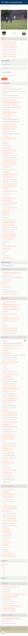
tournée (4, 441)
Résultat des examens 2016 (8, 198)
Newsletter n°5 (5, 215)
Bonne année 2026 (6, 275)
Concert (4, 367)
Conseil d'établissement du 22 (9, 157)
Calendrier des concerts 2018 (9, 458)
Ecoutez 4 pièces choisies (8, 554)
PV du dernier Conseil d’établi (9, 470)
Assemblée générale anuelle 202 (9, 381)
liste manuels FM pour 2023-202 (9, 126)
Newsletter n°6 (5, 212)
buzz (3, 323)
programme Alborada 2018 (8, 453)
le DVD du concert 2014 (7, 477)
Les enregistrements (7, 532)
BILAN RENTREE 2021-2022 (8, 128)
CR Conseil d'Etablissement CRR (9, 203)
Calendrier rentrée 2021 (7, 152)
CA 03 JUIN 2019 (6, 167)
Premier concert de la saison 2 (9, 51)
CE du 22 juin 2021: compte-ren (9, 155)
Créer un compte (5, 75)
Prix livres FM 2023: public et (8, 131)
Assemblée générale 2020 (8, 436)
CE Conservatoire (6, 255)
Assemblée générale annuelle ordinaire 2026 (12, 89)
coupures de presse (6, 474)
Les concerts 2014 (6, 547)
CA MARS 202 (5, 143)
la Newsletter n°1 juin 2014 (8, 231)
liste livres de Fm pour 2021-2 (9, 407)
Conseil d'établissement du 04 (9, 124)
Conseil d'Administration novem (9, 162)
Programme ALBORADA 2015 (9, 222)
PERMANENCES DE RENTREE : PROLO (11, 309)
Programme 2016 (6, 537)
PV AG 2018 (5, 188)
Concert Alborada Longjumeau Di (9, 47)
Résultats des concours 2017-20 (9, 181)
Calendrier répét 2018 (7, 535)
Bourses (4, 253)
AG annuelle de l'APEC (7, 200)
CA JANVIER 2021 (6, 145)
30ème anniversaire (6, 467)
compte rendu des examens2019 (9, 174)
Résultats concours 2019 (8, 169)
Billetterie (4, 243)
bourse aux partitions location (9, 400)
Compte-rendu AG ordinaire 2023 (10, 95)
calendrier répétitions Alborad (9, 506)
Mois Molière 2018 (6, 450)
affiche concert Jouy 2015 (8, 219)
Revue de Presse (6, 551)
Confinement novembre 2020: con (10, 422)
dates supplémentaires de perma (9, 330)
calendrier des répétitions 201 (9, 49)
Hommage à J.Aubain (7, 472)
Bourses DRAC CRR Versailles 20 (9, 160)
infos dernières (5, 528)
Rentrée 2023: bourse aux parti (9, 301)
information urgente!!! (7, 429)
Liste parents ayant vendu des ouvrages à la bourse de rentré (14, 92)
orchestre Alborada (6, 86)
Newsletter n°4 (5, 217)
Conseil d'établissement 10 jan (9, 100)
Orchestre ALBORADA (7, 379)
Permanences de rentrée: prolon (9, 313)
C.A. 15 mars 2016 (6, 210)
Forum (3, 571)
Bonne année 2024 (6, 117)
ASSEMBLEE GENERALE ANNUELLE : (10, 119)
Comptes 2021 (5, 109)
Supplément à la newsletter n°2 (9, 227)
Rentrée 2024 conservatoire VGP (10, 306)
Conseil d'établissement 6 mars (9, 184)
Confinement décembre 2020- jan (10, 417)
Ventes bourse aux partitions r (9, 44)
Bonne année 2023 (6, 376)
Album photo (5, 564)
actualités (14, 340)
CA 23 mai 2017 (5, 196)
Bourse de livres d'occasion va (9, 164)
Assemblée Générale (7, 403)
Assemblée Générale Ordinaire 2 (9, 105)
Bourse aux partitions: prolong (9, 405)
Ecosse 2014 (5, 544)
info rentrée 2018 (6, 482)
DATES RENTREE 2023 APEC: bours (10, 291)
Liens (3, 573)
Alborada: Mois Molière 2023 (8, 371)
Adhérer (4, 284)
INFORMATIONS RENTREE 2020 (10, 328)
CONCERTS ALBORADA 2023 (9, 386)
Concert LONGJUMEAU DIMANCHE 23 (11, 618)
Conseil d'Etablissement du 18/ (9, 246)
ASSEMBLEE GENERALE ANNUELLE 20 (11, 102)
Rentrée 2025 (5, 311)
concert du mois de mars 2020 (9, 431)
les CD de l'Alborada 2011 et (8, 479)
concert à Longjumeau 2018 (8, 455)
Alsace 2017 (5, 460)
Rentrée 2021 (5, 325)
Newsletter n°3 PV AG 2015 (8, 224)
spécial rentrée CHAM (7, 448)
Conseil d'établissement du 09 (9, 150)
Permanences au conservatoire (9, 419)
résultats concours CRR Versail (9, 56)
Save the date (5, 539)
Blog (3, 566)
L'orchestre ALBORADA (7, 239)
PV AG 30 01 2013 (6, 248)
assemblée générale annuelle (8, 446)
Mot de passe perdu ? (12, 75)
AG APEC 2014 (5, 241)
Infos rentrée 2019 (6, 434)
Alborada (4, 140)
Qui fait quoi (5, 251)
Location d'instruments (7, 114)
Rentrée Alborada (6, 424)
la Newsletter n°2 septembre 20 (9, 229)
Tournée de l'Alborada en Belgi (9, 42)
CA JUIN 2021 (5, 136)
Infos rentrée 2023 (6, 289)
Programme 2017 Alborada (8, 462)
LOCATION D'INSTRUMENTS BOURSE (11, 107)
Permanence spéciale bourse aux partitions (12, 97)
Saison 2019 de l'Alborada (8, 438)
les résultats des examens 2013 (9, 234)
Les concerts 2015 (6, 542)
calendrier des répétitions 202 (9, 395)
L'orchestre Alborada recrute (8, 359)
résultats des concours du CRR (9, 54)
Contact (4, 569)
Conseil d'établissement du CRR (9, 191)
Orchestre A (5, 364)
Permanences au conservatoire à (9, 294)
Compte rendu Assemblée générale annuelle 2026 (13, 355)
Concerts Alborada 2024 (7, 489)
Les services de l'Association (8, 236)
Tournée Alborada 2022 (7, 499)
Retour (14, 33)
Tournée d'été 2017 (6, 193)
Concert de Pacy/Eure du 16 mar (9, 520)
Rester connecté (6, 72)
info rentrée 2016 (6, 205)
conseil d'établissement (7, 258)
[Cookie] (3, 633)
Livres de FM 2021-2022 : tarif (9, 138)
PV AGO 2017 (5, 465)
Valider (4, 79)
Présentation (5, 282)
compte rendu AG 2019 (7, 176)
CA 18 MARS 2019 (6, 172)
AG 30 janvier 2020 (6, 148)
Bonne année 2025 (6, 279)
